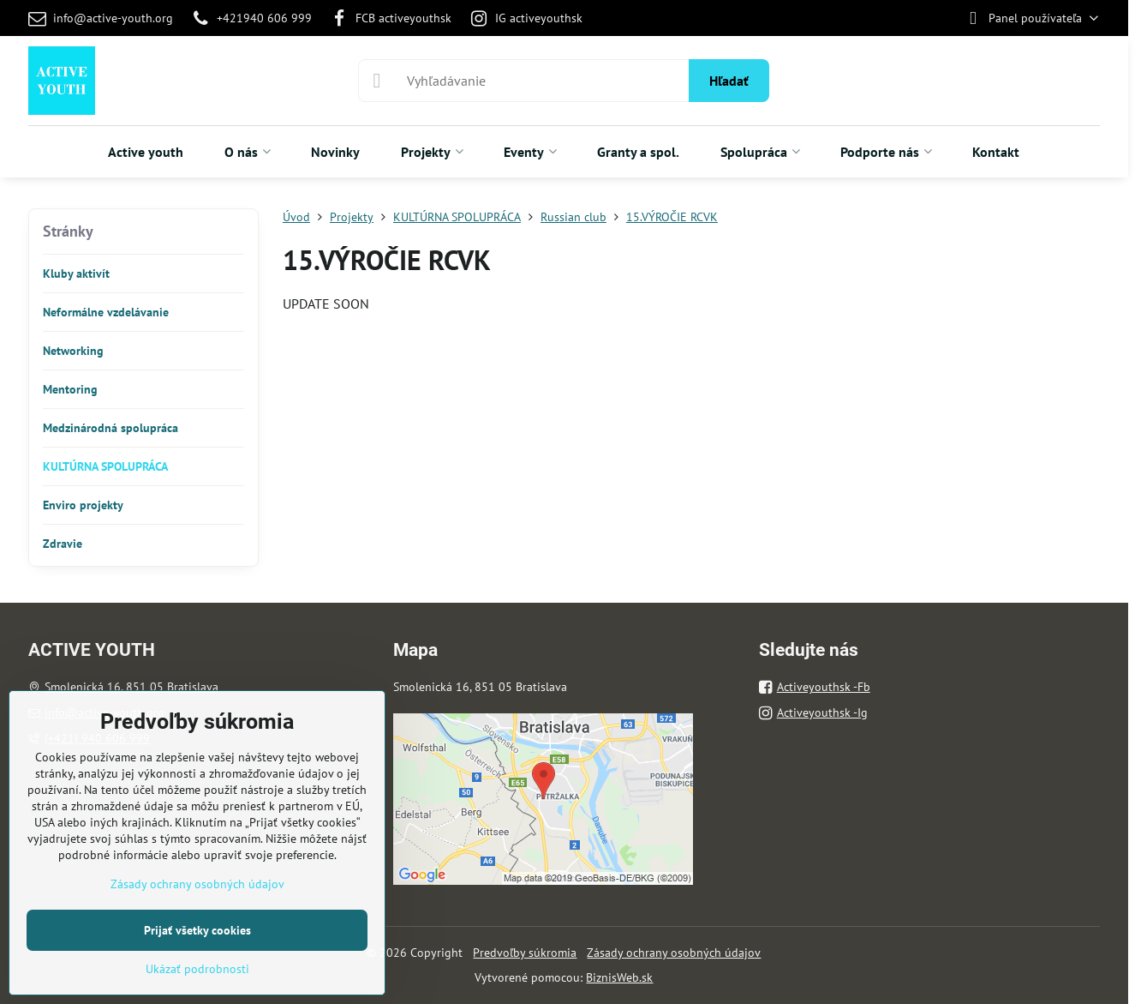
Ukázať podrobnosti (197, 969)
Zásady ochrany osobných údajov (674, 952)
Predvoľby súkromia (524, 952)
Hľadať (729, 80)
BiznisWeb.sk (619, 977)
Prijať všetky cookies (197, 930)
